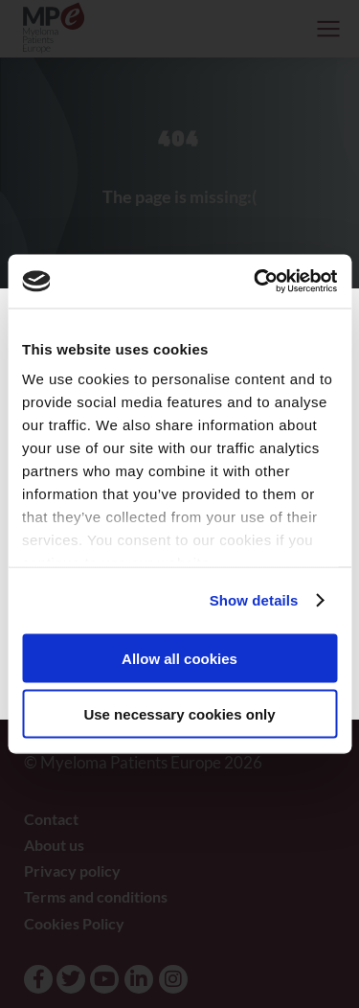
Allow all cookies (179, 658)
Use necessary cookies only (179, 714)
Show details (254, 600)
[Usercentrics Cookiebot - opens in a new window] (255, 281)
